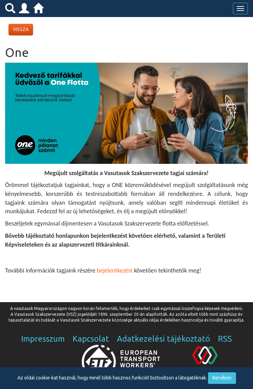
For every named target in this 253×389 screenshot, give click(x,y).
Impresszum (43, 338)
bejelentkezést (114, 270)
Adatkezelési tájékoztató (163, 338)
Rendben (222, 377)
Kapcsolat (91, 338)
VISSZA (21, 29)
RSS (225, 338)
